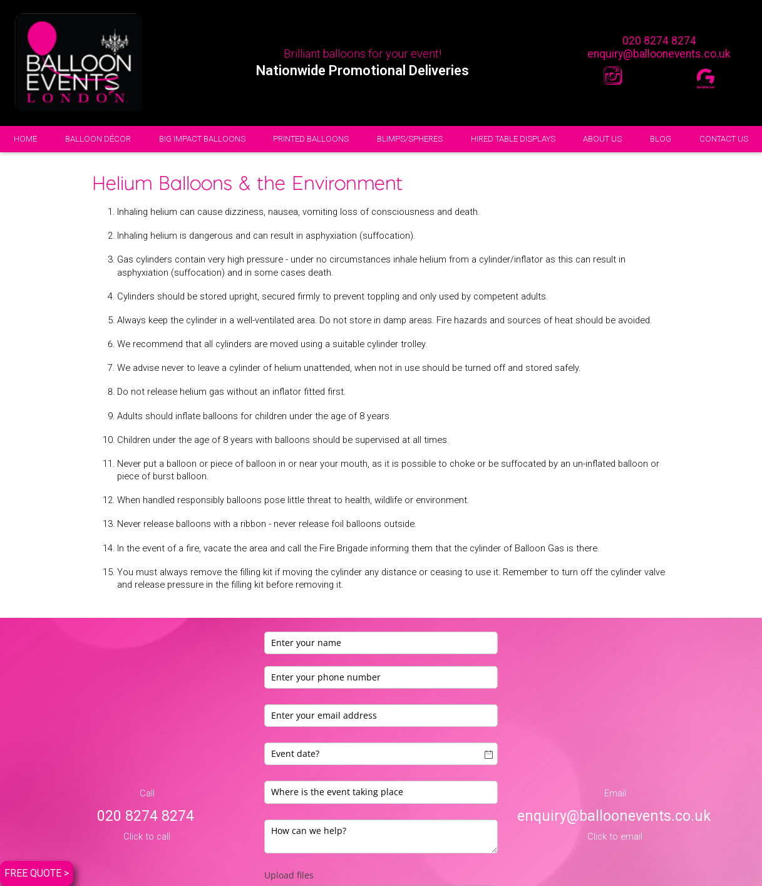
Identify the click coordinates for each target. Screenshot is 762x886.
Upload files (289, 875)
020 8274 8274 (659, 40)
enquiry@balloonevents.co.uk (659, 54)
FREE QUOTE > (36, 873)
